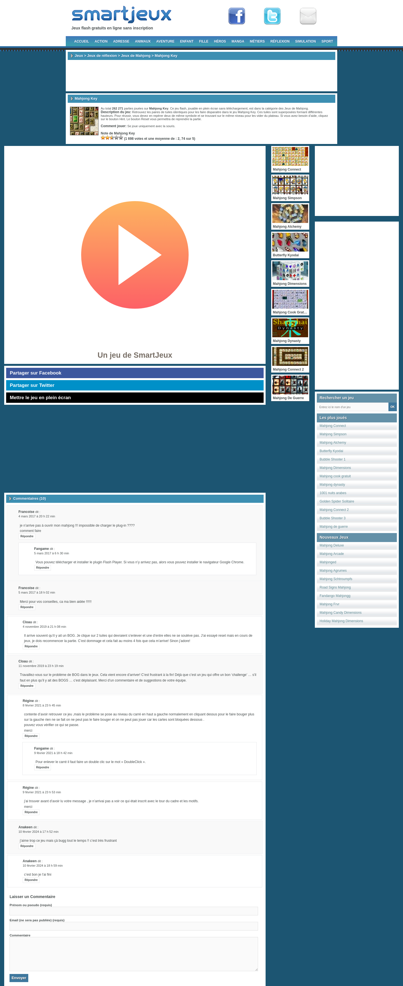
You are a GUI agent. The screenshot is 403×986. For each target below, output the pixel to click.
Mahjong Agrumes (333, 571)
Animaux (143, 41)
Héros (220, 41)
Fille (203, 41)
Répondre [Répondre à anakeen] (27, 846)
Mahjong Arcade (332, 554)
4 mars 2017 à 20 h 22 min (36, 516)
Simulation (305, 41)
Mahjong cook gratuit (335, 476)
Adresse (121, 41)
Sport (327, 41)
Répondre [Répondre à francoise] (27, 536)
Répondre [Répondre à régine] (31, 736)
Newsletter (308, 16)
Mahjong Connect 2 (334, 510)
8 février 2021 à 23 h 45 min (42, 705)
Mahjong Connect (333, 426)
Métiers (257, 41)
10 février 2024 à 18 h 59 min (43, 865)
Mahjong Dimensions (335, 468)
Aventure (165, 41)
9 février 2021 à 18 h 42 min (53, 753)
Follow (272, 16)
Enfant (186, 41)
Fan (237, 16)
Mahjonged (328, 562)
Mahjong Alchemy (333, 443)
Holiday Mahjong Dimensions (341, 621)
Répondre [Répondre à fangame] (42, 567)
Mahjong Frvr (329, 604)
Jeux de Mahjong (136, 56)
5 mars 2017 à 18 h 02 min (36, 592)
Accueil (81, 41)
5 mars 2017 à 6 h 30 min (51, 553)
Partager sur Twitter (32, 385)
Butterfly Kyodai (331, 451)
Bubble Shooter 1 (333, 459)
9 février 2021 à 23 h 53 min (42, 792)
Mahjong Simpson (333, 434)
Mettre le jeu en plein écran (40, 397)
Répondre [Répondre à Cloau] (31, 646)
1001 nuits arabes (333, 493)
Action (101, 41)
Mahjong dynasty (332, 485)
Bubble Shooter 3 (333, 518)
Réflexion (280, 41)
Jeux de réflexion (102, 56)
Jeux (79, 56)
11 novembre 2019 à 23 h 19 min (41, 666)
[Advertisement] (201, 75)
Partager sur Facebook (35, 373)
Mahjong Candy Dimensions (341, 613)
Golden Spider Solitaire (337, 501)
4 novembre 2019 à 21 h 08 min (44, 626)
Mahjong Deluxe (332, 545)
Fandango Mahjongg (335, 596)
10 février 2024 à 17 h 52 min (38, 831)
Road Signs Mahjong (335, 587)
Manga (238, 41)
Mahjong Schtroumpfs (336, 579)
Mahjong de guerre (334, 527)
